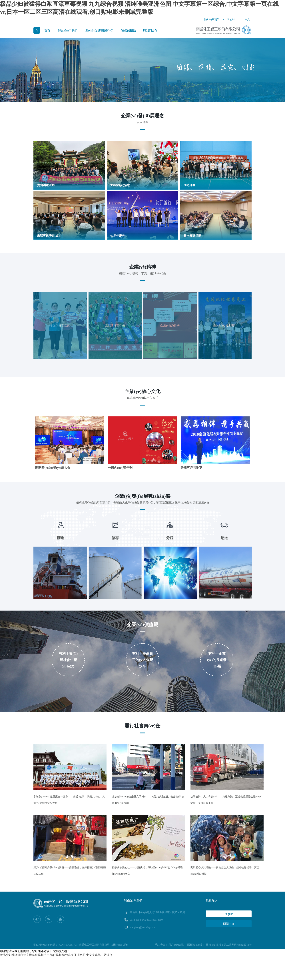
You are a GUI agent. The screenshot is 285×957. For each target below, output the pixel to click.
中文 (247, 19)
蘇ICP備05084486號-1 (45, 944)
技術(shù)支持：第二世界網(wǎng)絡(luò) (229, 944)
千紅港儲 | (161, 944)
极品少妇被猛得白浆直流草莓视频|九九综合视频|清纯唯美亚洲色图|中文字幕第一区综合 (56, 954)
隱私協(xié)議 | (196, 944)
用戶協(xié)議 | (177, 944)
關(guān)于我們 (67, 30)
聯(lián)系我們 (211, 19)
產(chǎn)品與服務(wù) (99, 30)
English (231, 19)
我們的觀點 (128, 30)
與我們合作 (150, 30)
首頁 (47, 30)
